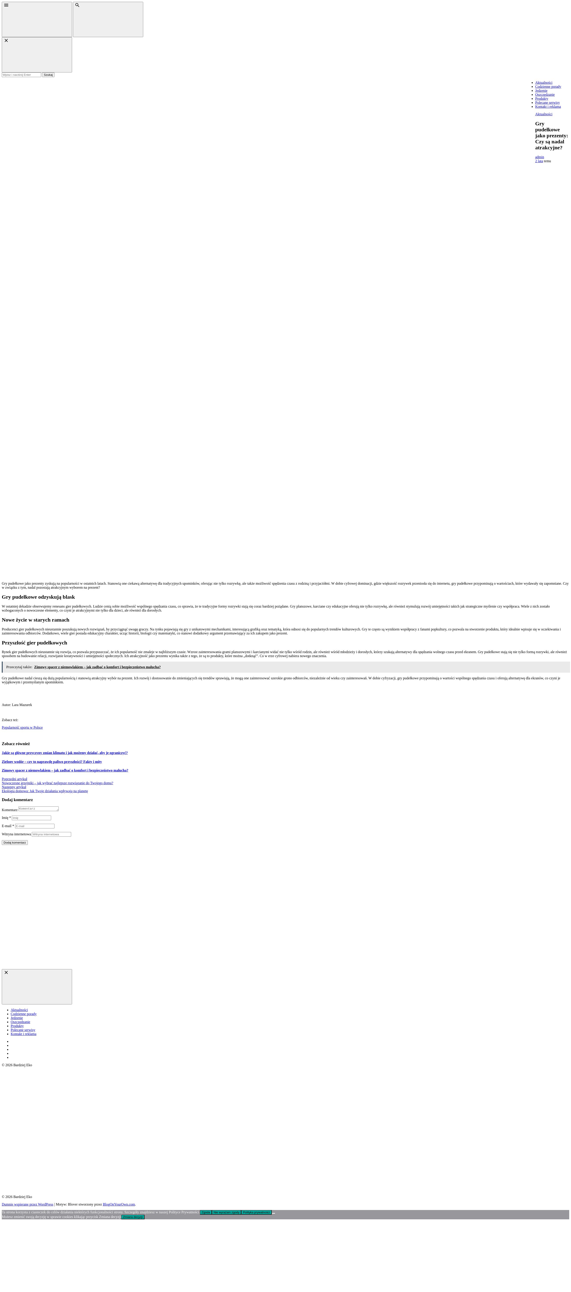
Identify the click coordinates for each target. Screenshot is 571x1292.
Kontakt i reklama (548, 106)
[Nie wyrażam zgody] (273, 1214)
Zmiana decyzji (133, 1217)
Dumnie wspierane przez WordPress (27, 1205)
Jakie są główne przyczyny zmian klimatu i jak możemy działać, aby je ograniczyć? (65, 753)
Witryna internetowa (16, 835)
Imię (6, 818)
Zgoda (206, 1213)
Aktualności (543, 82)
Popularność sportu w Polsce (22, 727)
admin (539, 157)
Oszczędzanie (545, 94)
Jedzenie (541, 90)
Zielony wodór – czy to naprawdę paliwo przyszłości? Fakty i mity (52, 762)
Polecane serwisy (547, 102)
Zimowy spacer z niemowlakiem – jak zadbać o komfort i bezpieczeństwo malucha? (65, 770)
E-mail (8, 826)
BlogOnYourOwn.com (119, 1205)
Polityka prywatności (256, 1213)
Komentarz (10, 810)
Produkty (541, 98)
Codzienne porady (548, 86)
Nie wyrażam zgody (226, 1213)
